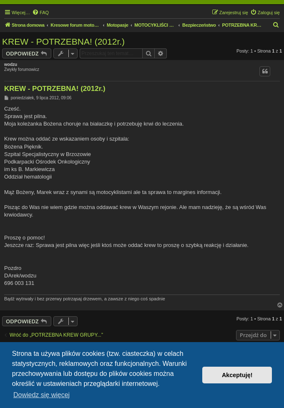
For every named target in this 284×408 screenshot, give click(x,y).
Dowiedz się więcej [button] (41, 394)
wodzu (10, 64)
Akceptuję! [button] (237, 375)
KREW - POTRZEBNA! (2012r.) (63, 41)
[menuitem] (40, 13)
